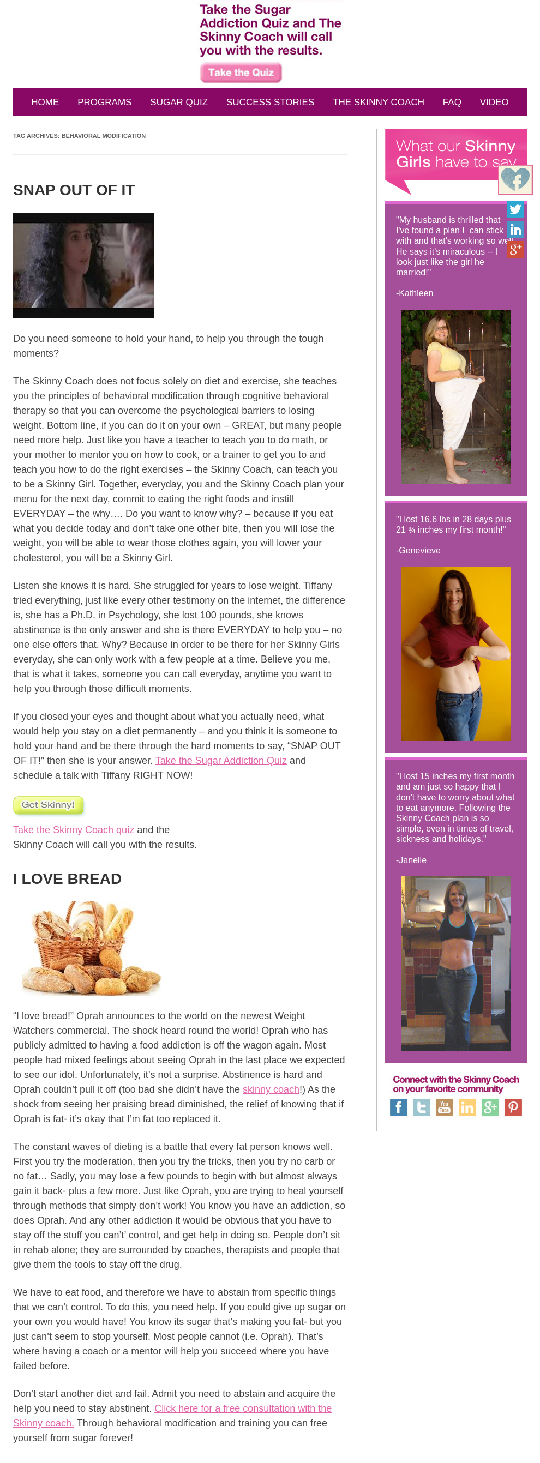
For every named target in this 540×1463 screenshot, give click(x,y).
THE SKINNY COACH (378, 102)
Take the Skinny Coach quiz (73, 829)
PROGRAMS (104, 102)
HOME (45, 102)
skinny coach (271, 1089)
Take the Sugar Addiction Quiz (221, 760)
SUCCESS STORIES (270, 102)
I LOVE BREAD (67, 878)
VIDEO (494, 102)
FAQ (452, 102)
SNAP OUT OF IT (74, 190)
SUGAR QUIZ (179, 102)
